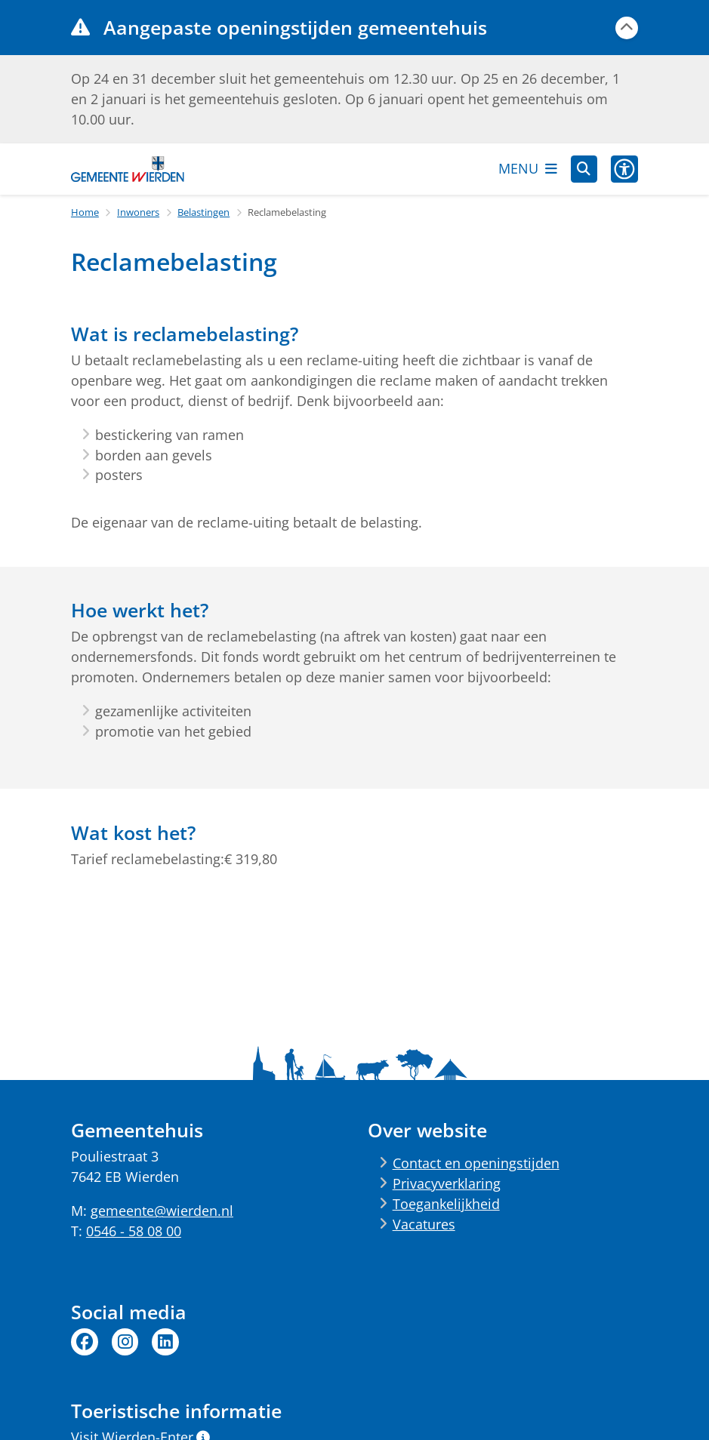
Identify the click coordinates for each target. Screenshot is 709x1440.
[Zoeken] (584, 168)
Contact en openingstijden (476, 1163)
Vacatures (424, 1224)
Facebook (84, 1341)
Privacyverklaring (447, 1183)
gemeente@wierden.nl (162, 1211)
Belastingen (203, 212)
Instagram (125, 1341)
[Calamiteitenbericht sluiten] (626, 28)
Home (85, 212)
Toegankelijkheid (446, 1204)
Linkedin (165, 1341)
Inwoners (138, 212)
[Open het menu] (527, 169)
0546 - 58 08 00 (133, 1231)
